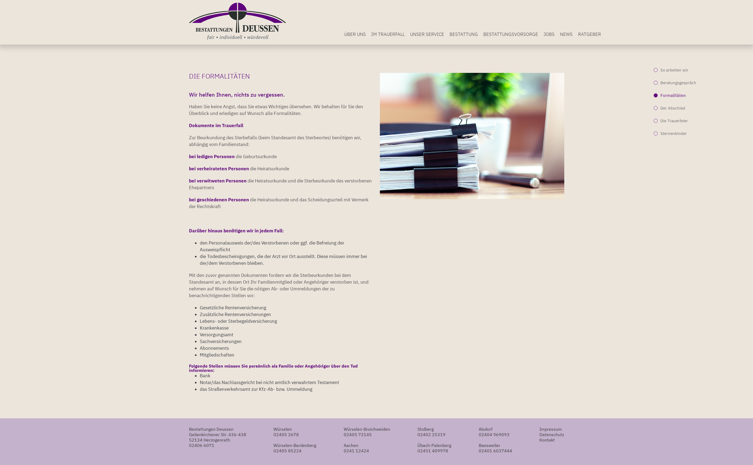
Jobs (549, 34)
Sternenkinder (673, 133)
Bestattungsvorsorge (510, 34)
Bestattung (464, 34)
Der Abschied (672, 108)
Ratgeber (589, 34)
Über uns (355, 34)
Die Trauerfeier (674, 120)
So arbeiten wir (674, 70)
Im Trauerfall (388, 34)
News (566, 34)
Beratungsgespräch (678, 82)
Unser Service (427, 34)
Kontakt (547, 440)
